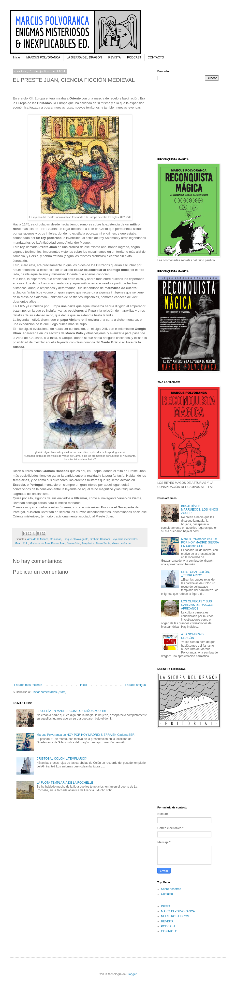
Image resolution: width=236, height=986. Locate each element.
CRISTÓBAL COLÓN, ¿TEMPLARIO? (62, 758)
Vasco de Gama (121, 543)
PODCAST (134, 57)
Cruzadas (55, 539)
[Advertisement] (188, 118)
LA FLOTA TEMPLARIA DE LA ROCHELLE (65, 782)
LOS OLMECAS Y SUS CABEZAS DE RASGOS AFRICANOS (197, 605)
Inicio (16, 57)
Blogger (132, 974)
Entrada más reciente (28, 685)
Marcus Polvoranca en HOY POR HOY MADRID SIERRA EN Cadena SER (85, 734)
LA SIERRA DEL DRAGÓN (84, 57)
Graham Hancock (100, 539)
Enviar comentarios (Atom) (48, 692)
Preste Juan (58, 543)
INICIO (165, 906)
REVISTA (114, 57)
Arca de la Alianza (37, 539)
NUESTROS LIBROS (175, 916)
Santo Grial (73, 543)
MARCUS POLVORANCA (43, 57)
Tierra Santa (103, 543)
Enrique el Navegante (75, 539)
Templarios (88, 543)
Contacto (167, 894)
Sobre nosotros (171, 889)
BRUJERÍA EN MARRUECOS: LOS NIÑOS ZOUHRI (71, 711)
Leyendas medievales (124, 539)
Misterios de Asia (40, 543)
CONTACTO (156, 57)
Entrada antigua (135, 685)
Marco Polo (21, 543)
